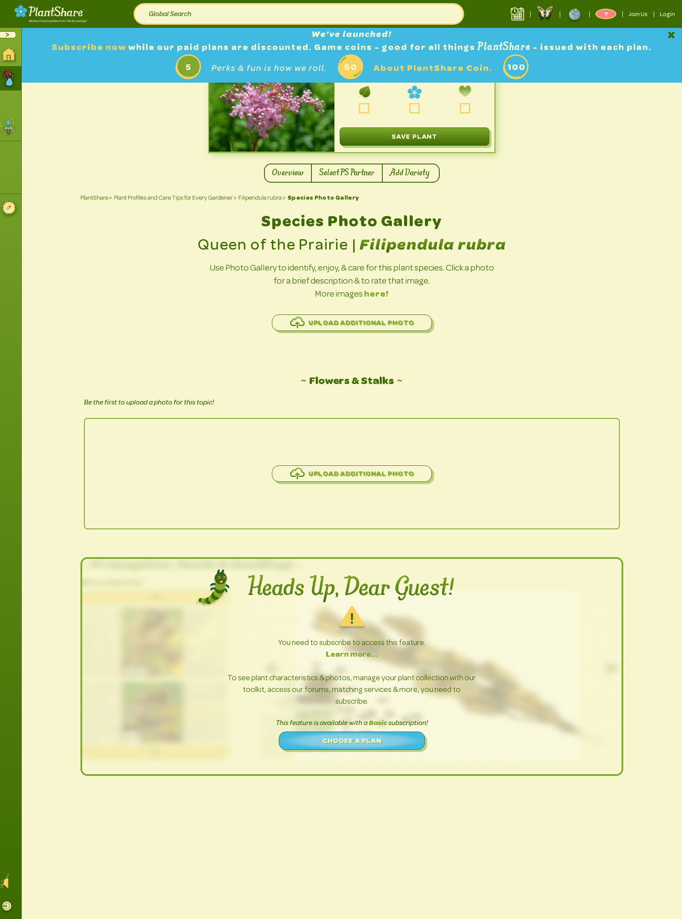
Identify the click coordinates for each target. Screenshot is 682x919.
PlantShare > (99, 197)
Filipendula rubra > (265, 197)
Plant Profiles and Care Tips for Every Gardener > (178, 197)
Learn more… (355, 654)
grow (367, 108)
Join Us (638, 13)
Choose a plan (354, 740)
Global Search (170, 14)
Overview (287, 173)
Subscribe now (93, 47)
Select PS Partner (346, 173)
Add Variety (414, 173)
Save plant (417, 136)
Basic (381, 722)
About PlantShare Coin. (436, 68)
